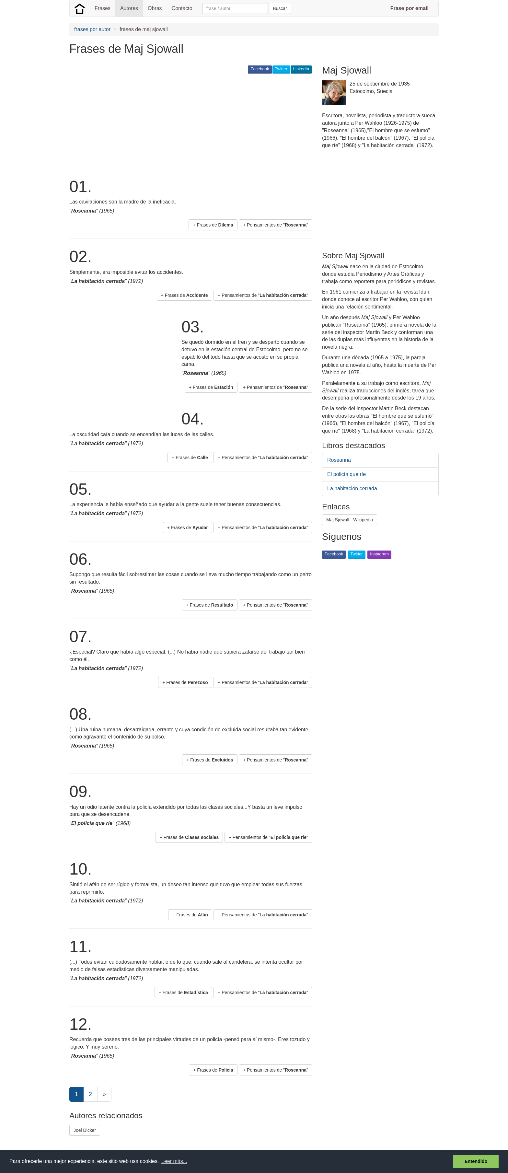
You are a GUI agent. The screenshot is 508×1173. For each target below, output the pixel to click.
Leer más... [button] (174, 1161)
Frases (102, 8)
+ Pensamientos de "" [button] (275, 224)
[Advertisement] (187, 125)
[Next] (104, 1094)
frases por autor (92, 29)
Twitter (281, 68)
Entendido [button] (476, 1161)
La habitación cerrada (352, 488)
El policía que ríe (346, 474)
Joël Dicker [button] (85, 1130)
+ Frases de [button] (213, 224)
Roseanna (339, 460)
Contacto (182, 8)
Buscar (280, 8)
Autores (129, 8)
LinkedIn (301, 68)
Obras (155, 8)
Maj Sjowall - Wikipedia (349, 519)
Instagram (379, 554)
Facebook (259, 68)
